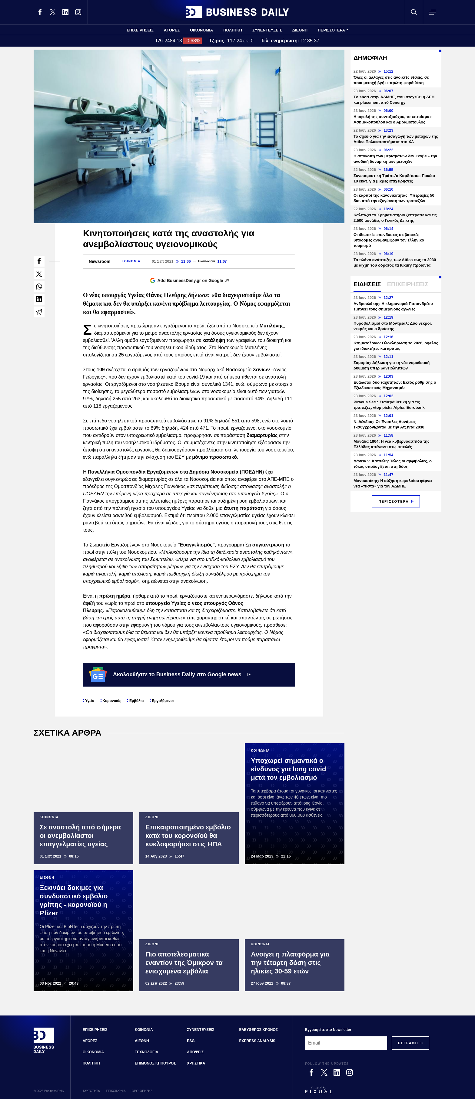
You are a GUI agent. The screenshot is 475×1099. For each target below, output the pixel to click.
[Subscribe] (408, 1043)
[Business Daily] (44, 1052)
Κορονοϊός (112, 701)
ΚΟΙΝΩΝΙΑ (131, 261)
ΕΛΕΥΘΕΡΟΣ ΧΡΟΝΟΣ (258, 1030)
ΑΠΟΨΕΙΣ (195, 1052)
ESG (190, 1041)
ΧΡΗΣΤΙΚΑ (196, 1063)
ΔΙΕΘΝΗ (300, 30)
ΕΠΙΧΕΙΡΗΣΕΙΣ (140, 30)
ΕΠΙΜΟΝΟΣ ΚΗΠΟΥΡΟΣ (155, 1063)
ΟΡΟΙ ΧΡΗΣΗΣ (142, 1091)
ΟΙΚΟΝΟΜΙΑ (201, 30)
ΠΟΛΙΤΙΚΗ (232, 30)
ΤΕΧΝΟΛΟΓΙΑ (146, 1052)
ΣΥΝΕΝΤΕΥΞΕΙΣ (267, 30)
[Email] (346, 1043)
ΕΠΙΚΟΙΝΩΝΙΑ (116, 1091)
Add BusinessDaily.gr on (195, 280)
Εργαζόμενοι (163, 701)
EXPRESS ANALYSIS (257, 1041)
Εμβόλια (136, 701)
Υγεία (90, 701)
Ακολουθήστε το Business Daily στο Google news (170, 674)
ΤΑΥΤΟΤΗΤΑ (91, 1091)
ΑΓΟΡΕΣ (172, 30)
